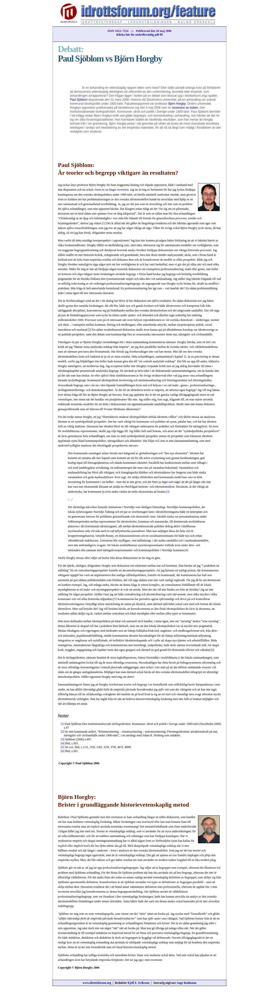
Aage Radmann (186, 983)
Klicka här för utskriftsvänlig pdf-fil (139, 34)
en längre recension (117, 189)
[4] (186, 550)
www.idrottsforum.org (97, 983)
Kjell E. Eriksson (139, 983)
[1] (103, 223)
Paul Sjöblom (79, 99)
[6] (212, 650)
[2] (89, 329)
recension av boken (185, 107)
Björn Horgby (177, 103)
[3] (168, 491)
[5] (115, 599)
